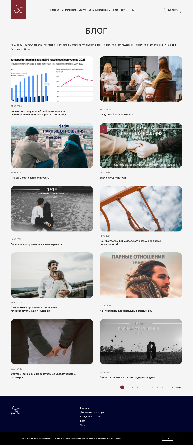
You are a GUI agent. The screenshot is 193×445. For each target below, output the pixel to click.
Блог (115, 9)
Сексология (17, 49)
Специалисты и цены (100, 9)
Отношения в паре (92, 44)
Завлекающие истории (113, 177)
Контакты (173, 9)
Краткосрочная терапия (56, 44)
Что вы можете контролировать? (31, 177)
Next (178, 387)
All (12, 44)
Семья (27, 49)
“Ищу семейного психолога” (117, 114)
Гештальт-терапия (32, 44)
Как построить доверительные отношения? (126, 310)
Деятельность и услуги (74, 9)
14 (173, 387)
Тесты (83, 425)
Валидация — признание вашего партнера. (37, 244)
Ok (168, 438)
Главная (54, 9)
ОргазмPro (75, 44)
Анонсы (18, 44)
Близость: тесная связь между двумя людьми (127, 377)
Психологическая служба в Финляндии (155, 44)
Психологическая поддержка (118, 44)
